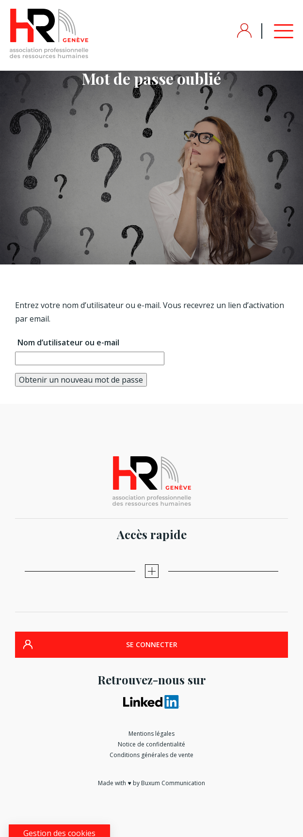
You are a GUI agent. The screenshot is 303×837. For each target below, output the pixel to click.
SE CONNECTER (151, 644)
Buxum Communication (173, 783)
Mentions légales (151, 733)
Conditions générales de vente (151, 755)
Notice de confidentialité (151, 744)
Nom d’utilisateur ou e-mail (68, 342)
